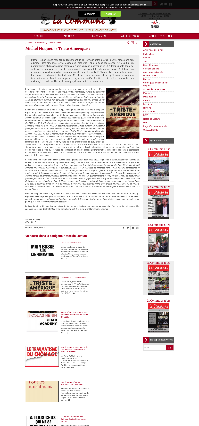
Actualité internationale (154, 89)
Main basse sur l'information (35, 264)
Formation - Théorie (64, 368)
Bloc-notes (108, 375)
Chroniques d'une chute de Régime (156, 84)
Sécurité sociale (151, 64)
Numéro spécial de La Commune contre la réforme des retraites (37, 374)
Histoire (147, 107)
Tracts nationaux (96, 375)
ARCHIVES (69, 36)
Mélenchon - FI (150, 53)
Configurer (89, 14)
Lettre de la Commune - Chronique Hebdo (104, 367)
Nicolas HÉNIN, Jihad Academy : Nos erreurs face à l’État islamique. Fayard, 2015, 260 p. (117, 265)
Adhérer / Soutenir (160, 36)
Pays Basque (149, 96)
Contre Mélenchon (31, 370)
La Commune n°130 (158, 149)
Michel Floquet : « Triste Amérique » (76, 264)
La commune (99, 36)
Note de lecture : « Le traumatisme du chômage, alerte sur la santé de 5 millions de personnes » (42, 313)
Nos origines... (138, 375)
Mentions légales (116, 421)
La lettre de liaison (117, 371)
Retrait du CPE (138, 407)
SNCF (146, 61)
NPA (145, 122)
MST (145, 115)
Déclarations (103, 371)
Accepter (110, 14)
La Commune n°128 (158, 225)
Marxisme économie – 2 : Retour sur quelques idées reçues (68, 373)
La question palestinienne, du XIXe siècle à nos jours (35, 365)
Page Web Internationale (155, 126)
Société (147, 78)
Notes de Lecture (151, 118)
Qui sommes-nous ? (97, 360)
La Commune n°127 (158, 263)
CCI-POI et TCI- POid (153, 50)
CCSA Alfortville (150, 129)
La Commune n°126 (158, 300)
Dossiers (147, 104)
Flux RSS (102, 421)
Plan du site (131, 421)
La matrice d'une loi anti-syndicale (145, 372)
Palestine (147, 92)
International (149, 111)
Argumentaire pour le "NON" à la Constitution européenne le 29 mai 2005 (149, 402)
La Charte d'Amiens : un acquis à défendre (148, 368)
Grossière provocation (141, 398)
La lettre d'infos (130, 36)
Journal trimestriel (112, 360)
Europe (146, 100)
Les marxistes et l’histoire (66, 389)
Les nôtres (93, 363)
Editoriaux (93, 371)
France (146, 57)
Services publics (151, 68)
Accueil (38, 36)
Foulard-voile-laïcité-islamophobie (153, 74)
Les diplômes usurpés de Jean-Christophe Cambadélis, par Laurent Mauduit (116, 313)
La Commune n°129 (158, 187)
